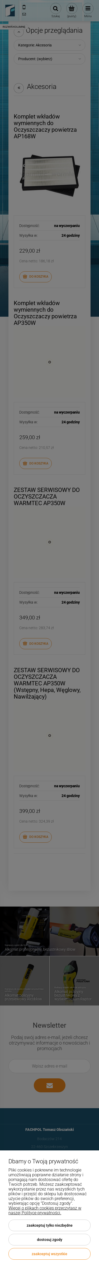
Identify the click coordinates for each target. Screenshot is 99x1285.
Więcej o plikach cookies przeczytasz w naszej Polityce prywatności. (44, 1210)
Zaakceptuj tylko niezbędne (50, 1225)
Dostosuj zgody (49, 1239)
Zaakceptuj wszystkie (49, 1254)
